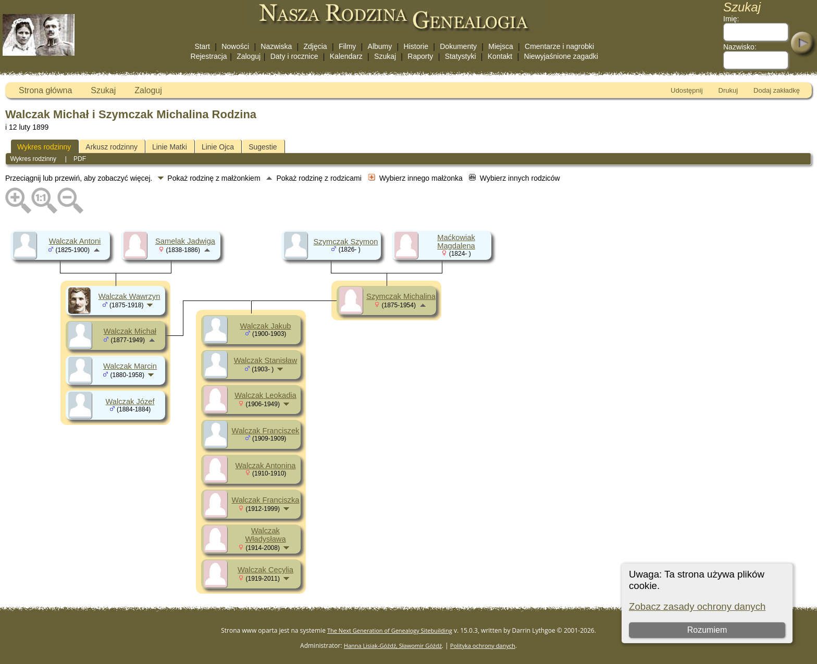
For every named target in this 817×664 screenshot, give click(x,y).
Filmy (347, 46)
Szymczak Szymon (346, 241)
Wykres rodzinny (44, 147)
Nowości (235, 46)
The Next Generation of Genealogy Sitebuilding (389, 630)
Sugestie (263, 147)
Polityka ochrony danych (482, 645)
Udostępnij (686, 90)
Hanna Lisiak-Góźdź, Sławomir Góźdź (393, 645)
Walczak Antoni (75, 241)
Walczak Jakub (265, 326)
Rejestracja (209, 56)
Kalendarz (346, 56)
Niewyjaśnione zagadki (561, 56)
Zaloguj (249, 56)
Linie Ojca (218, 147)
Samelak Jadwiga (185, 241)
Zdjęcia (315, 46)
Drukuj (728, 90)
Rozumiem (707, 629)
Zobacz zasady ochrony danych (697, 606)
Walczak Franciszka (266, 500)
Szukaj (385, 56)
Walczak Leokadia (265, 395)
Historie (416, 46)
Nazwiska (276, 46)
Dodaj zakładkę (776, 90)
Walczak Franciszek (266, 431)
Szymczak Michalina (401, 296)
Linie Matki (169, 147)
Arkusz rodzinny (111, 147)
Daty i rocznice (294, 56)
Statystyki (460, 56)
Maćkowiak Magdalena (456, 241)
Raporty (420, 56)
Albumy (380, 46)
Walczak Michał (130, 331)
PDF (79, 158)
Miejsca (500, 46)
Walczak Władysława (265, 535)
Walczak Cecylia (265, 570)
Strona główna (45, 90)
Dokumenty (458, 46)
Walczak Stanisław (266, 360)
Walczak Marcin (130, 366)
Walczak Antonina (266, 465)
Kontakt (500, 56)
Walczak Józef (130, 401)
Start (202, 46)
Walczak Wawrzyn (129, 296)
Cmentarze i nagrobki (559, 46)
